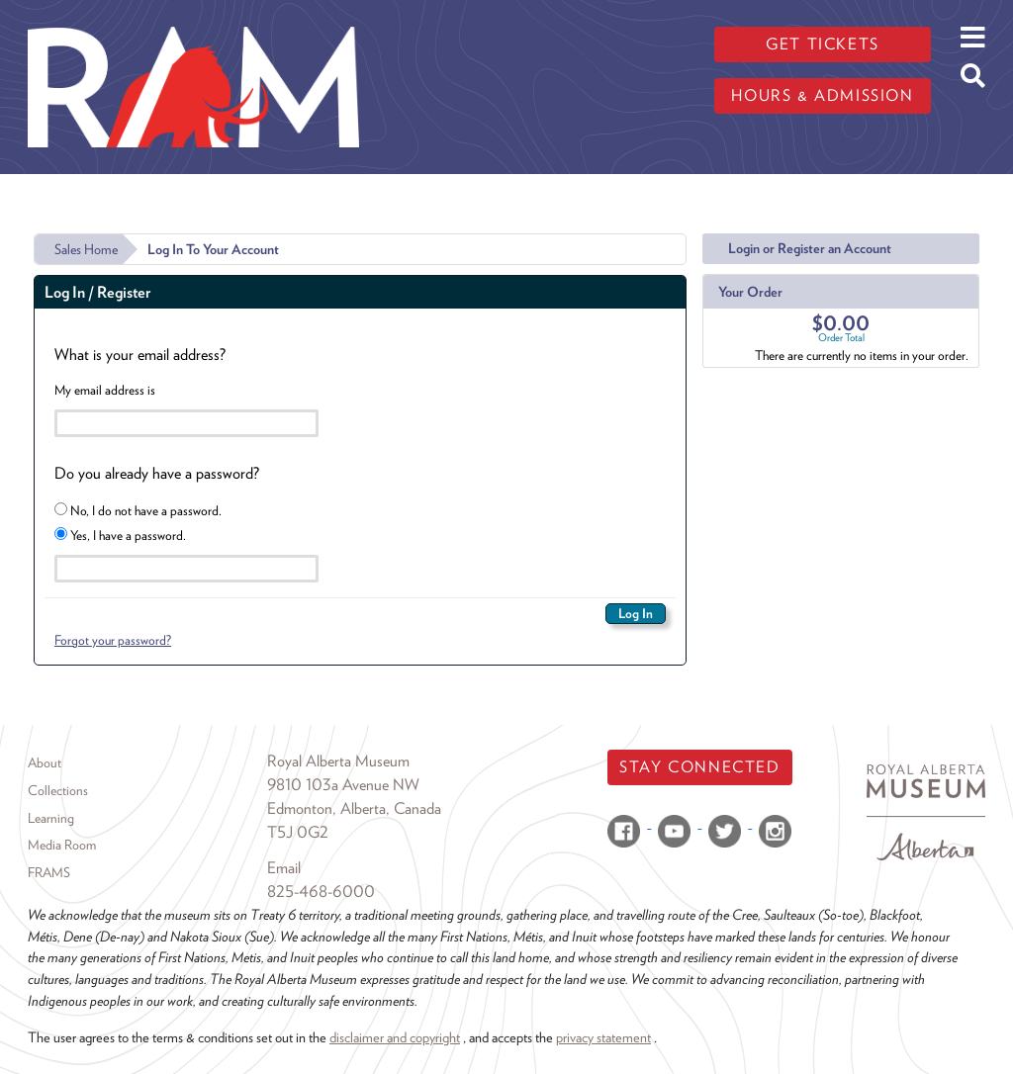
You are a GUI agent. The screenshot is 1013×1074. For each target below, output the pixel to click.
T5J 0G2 (297, 832)
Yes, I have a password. (120, 535)
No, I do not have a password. (138, 510)
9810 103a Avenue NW (343, 784)
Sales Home (86, 249)
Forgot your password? (112, 640)
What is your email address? (140, 354)
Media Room (62, 844)
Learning (51, 818)
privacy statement (603, 1037)
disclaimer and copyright (394, 1037)
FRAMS (49, 872)
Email (284, 867)
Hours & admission (822, 95)
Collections (58, 790)
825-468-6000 (321, 891)
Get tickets (822, 44)
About (44, 762)
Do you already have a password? (156, 473)
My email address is (104, 390)
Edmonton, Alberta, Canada (354, 808)
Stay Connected (699, 767)
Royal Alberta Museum (338, 761)
